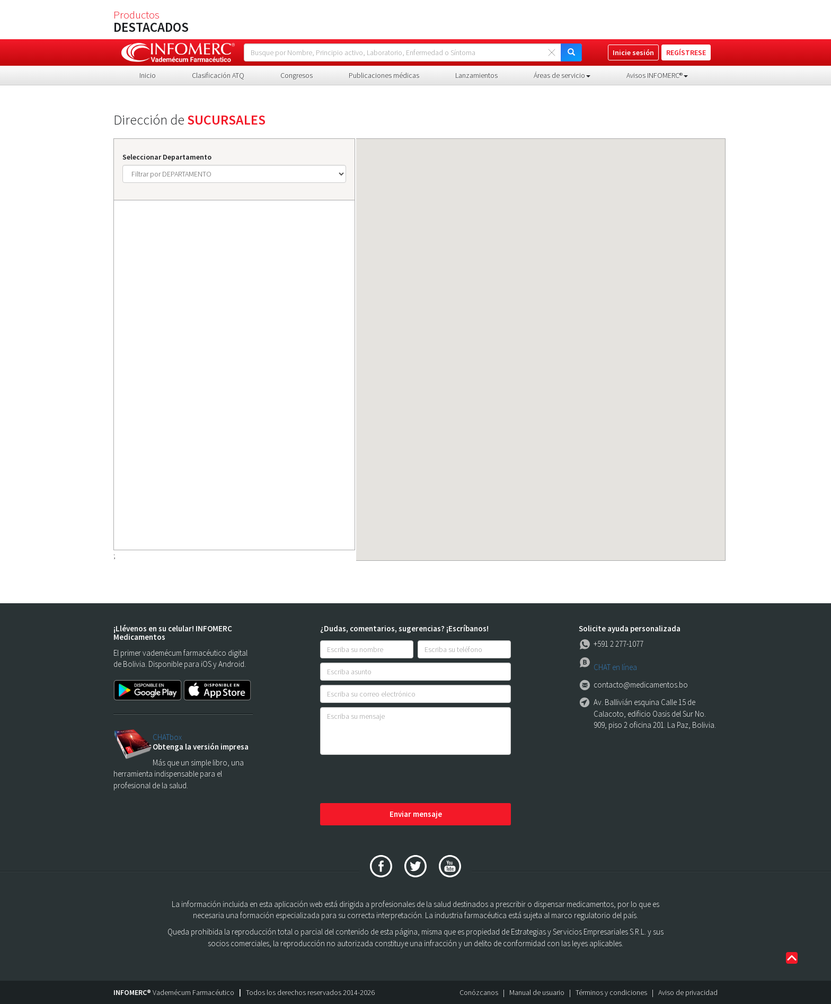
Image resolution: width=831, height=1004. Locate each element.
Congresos (296, 75)
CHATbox (167, 737)
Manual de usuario (536, 992)
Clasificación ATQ (218, 75)
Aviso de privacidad (688, 992)
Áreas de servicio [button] (562, 75)
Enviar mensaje (416, 814)
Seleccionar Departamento (166, 157)
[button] (627, 447)
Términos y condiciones (611, 992)
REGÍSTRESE (686, 52)
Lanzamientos (476, 75)
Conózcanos (478, 992)
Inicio (147, 75)
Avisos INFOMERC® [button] (657, 75)
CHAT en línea (615, 667)
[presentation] (400, 779)
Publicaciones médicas (384, 75)
